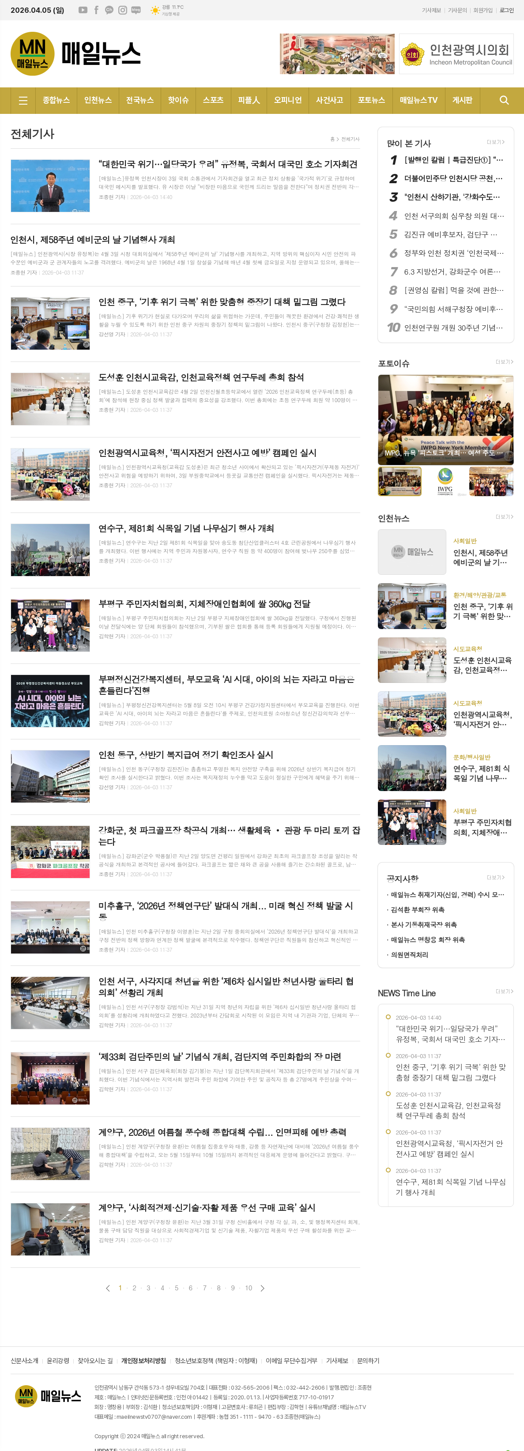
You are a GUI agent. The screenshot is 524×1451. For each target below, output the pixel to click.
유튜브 (83, 10)
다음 (262, 1288)
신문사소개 (24, 1361)
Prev (389, 419)
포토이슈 (393, 363)
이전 (108, 1288)
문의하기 (368, 1361)
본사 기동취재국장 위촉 (424, 924)
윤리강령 (58, 1361)
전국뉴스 (140, 100)
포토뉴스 (371, 100)
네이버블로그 (136, 10)
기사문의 (457, 10)
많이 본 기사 (409, 143)
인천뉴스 (98, 100)
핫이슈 (178, 100)
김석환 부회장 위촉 (418, 909)
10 (248, 1287)
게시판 (462, 100)
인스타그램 (122, 10)
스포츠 (213, 100)
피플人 (249, 100)
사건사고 (329, 100)
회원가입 (483, 10)
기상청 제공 (171, 14)
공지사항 (402, 879)
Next (502, 419)
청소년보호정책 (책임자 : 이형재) (216, 1361)
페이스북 (96, 10)
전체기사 (350, 139)
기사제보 (431, 10)
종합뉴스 (56, 100)
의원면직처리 (410, 954)
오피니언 (288, 100)
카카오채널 (109, 10)
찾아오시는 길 (95, 1361)
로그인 (507, 10)
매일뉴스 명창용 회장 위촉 (428, 939)
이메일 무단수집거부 (291, 1361)
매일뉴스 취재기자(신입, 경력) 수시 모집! (448, 894)
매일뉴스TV (419, 100)
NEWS (407, 993)
